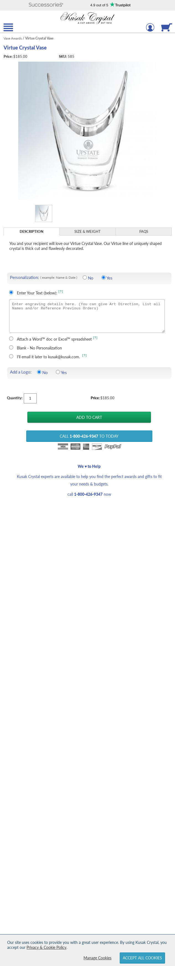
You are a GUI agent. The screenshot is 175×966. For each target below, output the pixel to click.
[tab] (32, 232)
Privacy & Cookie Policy (46, 947)
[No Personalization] (85, 277)
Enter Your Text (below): (37, 293)
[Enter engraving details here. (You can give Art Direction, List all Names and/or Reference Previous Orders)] (87, 316)
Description (31, 231)
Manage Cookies (97, 957)
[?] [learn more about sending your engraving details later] (84, 355)
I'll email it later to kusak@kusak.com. (49, 356)
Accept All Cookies (142, 957)
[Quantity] (30, 398)
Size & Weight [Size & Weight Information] (87, 231)
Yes (109, 277)
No (90, 277)
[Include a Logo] (58, 372)
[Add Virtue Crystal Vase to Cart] (89, 417)
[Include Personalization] (103, 277)
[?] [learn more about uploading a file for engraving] (95, 337)
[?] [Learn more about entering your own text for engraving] (61, 291)
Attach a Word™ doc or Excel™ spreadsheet (54, 339)
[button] (46, 5)
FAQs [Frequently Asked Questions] (143, 231)
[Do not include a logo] (39, 372)
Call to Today (89, 436)
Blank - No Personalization (39, 348)
